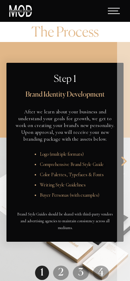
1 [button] (42, 273)
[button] (109, 11)
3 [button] (81, 273)
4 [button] (101, 273)
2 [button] (61, 273)
